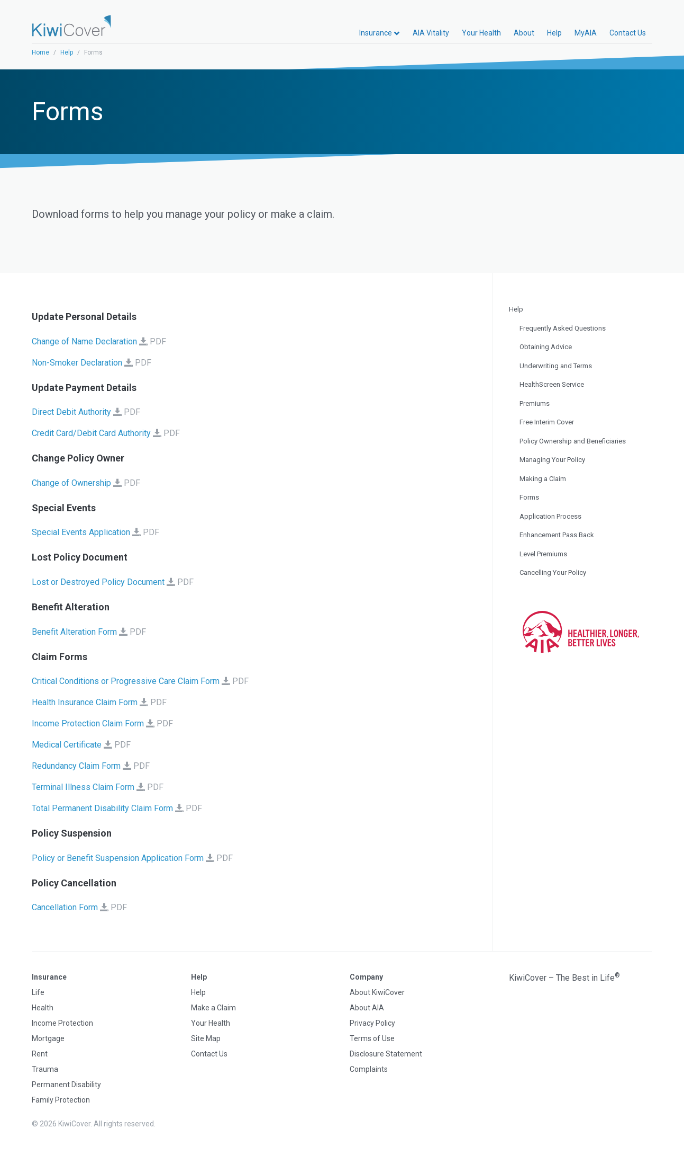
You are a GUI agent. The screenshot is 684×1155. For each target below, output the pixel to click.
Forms (529, 497)
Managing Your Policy (552, 460)
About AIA (367, 1007)
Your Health (481, 33)
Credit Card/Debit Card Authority (91, 433)
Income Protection (62, 1023)
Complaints (369, 1069)
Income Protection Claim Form (88, 723)
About (524, 33)
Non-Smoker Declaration (77, 363)
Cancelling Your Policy (552, 572)
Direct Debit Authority (71, 412)
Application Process (550, 516)
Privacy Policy (372, 1023)
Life (38, 992)
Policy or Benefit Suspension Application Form (118, 858)
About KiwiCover (377, 992)
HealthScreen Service (551, 384)
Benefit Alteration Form (74, 632)
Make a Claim (213, 1007)
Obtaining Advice (545, 347)
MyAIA (585, 33)
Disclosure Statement (386, 1054)
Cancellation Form (65, 907)
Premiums (534, 403)
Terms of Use (372, 1038)
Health (42, 1007)
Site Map (206, 1038)
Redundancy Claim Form (76, 766)
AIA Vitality (431, 33)
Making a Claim (542, 479)
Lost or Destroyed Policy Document (98, 582)
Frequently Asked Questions (562, 328)
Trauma (45, 1069)
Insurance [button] (379, 33)
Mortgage (48, 1038)
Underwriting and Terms (555, 366)
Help (554, 33)
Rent (40, 1054)
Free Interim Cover (546, 422)
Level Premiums (543, 554)
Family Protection (61, 1100)
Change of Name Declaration (84, 341)
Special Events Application (81, 532)
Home (40, 52)
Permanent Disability (66, 1084)
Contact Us (627, 33)
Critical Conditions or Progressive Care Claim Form (126, 681)
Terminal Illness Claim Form (83, 787)
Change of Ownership (71, 483)
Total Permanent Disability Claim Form (102, 808)
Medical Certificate (67, 745)
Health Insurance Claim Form (85, 702)
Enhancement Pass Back (556, 535)
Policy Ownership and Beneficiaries (572, 441)
